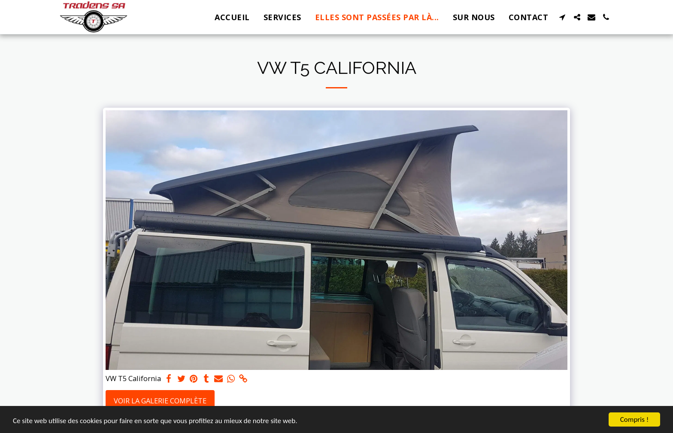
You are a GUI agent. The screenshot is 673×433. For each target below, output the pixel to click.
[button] (562, 17)
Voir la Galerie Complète (160, 401)
